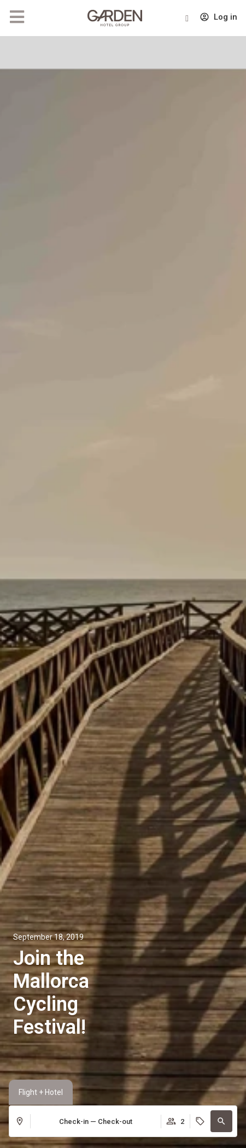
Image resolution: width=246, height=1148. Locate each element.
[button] (221, 1121)
